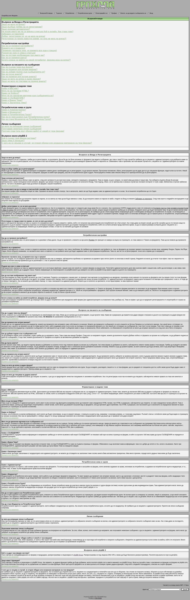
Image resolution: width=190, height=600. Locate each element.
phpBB (91, 596)
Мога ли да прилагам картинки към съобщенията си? (28, 95)
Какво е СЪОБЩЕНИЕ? (13, 98)
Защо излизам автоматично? (16, 29)
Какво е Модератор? (12, 112)
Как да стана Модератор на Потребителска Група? (26, 119)
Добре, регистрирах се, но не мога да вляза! (23, 36)
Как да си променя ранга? (14, 58)
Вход (150, 13)
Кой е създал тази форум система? (19, 138)
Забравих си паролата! (13, 34)
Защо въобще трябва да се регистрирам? (22, 27)
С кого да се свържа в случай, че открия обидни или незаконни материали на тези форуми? (47, 143)
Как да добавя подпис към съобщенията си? (23, 72)
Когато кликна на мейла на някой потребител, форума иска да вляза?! (36, 60)
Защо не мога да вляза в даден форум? (21, 79)
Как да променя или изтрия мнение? (19, 69)
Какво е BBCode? (10, 88)
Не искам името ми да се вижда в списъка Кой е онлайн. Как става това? (37, 31)
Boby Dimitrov (98, 598)
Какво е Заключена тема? (14, 103)
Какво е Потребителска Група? (17, 114)
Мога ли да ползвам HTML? (15, 91)
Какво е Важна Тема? (12, 100)
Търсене (58, 13)
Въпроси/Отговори (45, 13)
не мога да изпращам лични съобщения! (21, 126)
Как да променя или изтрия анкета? (19, 76)
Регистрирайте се (100, 13)
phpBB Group (78, 555)
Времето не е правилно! (13, 48)
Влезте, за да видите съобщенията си (132, 13)
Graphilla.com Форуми (9, 15)
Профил (113, 13)
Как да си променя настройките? (18, 46)
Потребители (68, 13)
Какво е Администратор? (14, 110)
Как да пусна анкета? (12, 74)
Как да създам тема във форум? (17, 67)
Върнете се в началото (10, 165)
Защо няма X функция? (13, 140)
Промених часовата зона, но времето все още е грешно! (29, 50)
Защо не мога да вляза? (13, 24)
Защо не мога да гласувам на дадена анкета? (24, 81)
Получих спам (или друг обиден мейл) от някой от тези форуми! (33, 131)
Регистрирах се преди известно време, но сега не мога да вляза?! (34, 39)
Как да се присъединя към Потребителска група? (26, 117)
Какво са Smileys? (10, 93)
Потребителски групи (84, 13)
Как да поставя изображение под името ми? (23, 55)
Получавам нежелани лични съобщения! (21, 129)
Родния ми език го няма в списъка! (18, 53)
